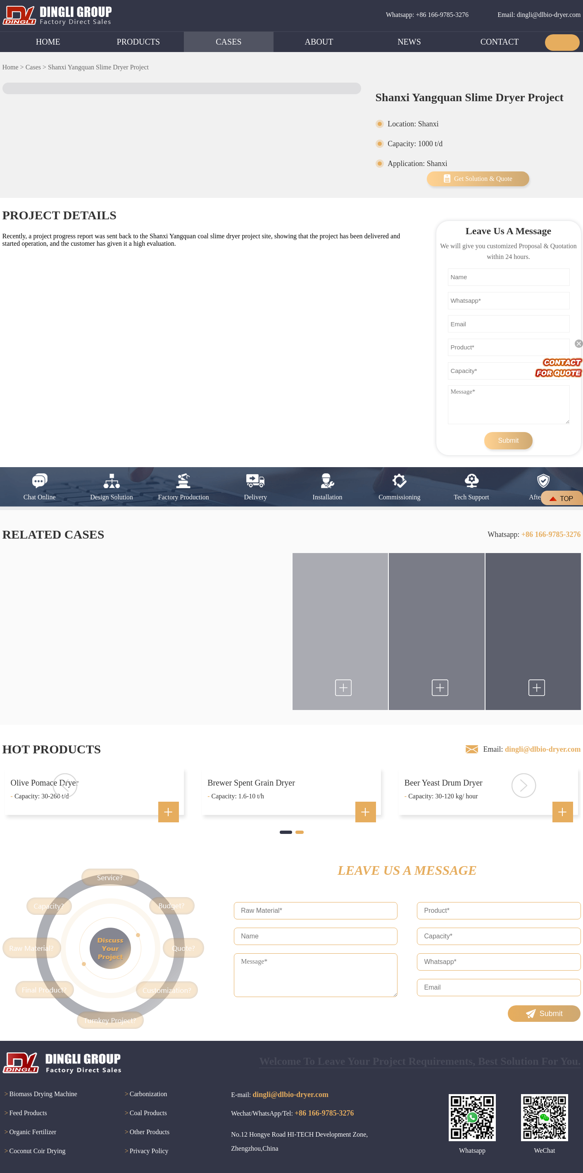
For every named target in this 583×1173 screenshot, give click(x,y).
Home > (13, 67)
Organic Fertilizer (29, 1132)
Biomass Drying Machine (39, 1094)
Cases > (36, 67)
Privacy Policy (146, 1151)
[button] (286, 832)
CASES (228, 41)
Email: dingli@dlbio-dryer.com (539, 14)
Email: (532, 749)
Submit (508, 440)
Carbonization (145, 1094)
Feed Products (24, 1113)
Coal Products (145, 1113)
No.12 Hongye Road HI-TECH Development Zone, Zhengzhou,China (299, 1141)
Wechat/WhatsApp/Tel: (292, 1113)
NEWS (409, 41)
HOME (48, 41)
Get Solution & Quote (483, 178)
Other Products (146, 1132)
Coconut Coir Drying (34, 1151)
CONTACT (500, 41)
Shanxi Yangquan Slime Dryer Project (98, 67)
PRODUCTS (138, 41)
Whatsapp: (534, 534)
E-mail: (279, 1094)
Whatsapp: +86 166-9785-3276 (427, 14)
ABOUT (319, 41)
